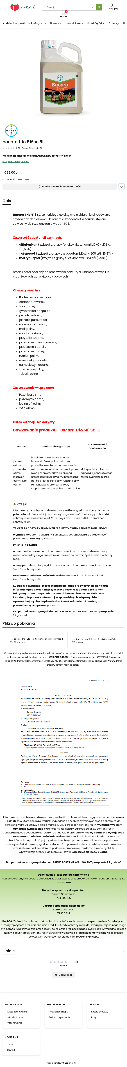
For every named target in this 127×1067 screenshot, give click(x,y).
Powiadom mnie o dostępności (59, 186)
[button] (99, 7)
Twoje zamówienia (17, 1011)
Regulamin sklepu (58, 1011)
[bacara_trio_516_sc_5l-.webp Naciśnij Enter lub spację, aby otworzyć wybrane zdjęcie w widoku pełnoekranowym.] (64, 77)
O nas (10, 1044)
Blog (93, 1017)
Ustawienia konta (16, 1017)
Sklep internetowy (59, 1063)
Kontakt (11, 1050)
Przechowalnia (14, 1022)
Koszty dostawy (99, 1011)
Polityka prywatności (60, 1017)
